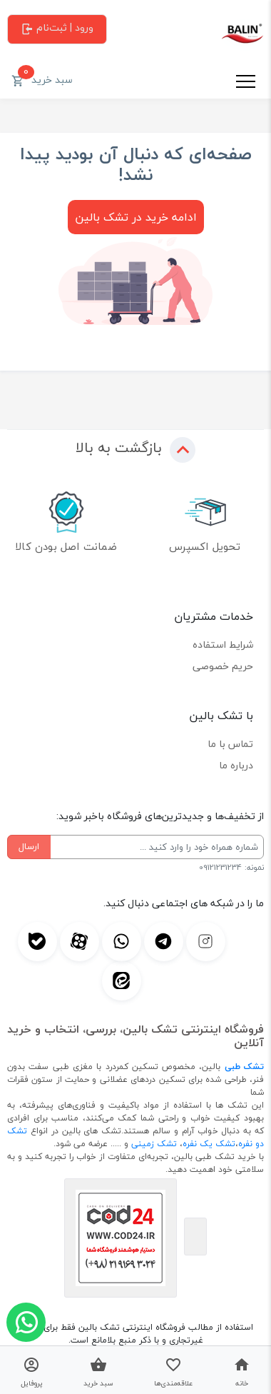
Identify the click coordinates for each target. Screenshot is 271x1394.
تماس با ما (230, 744)
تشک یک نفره (209, 1143)
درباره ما (236, 765)
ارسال (29, 846)
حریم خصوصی (223, 666)
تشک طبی (244, 1066)
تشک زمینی (154, 1143)
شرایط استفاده (223, 644)
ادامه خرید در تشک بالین (136, 217)
